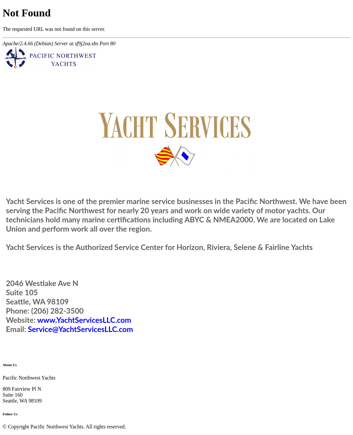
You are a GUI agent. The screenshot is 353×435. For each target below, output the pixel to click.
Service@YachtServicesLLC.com (80, 329)
